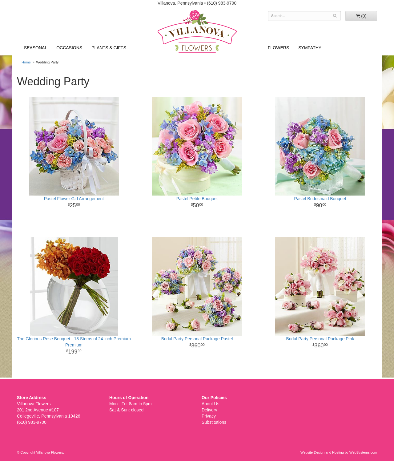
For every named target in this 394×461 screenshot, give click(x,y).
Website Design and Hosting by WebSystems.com (338, 452)
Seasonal (35, 47)
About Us (210, 403)
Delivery (209, 409)
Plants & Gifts (108, 47)
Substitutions (214, 422)
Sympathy (309, 47)
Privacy (209, 416)
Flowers (278, 47)
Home (26, 62)
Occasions (69, 47)
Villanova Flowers (197, 31)
